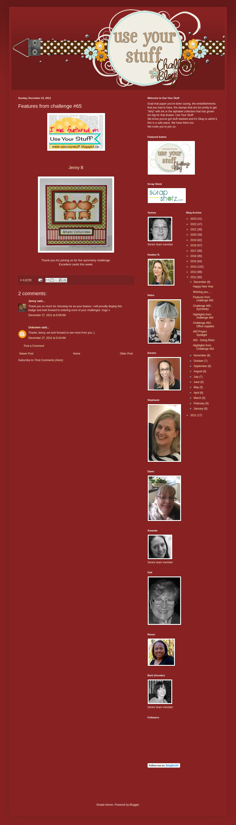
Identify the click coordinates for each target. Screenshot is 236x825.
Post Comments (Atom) (49, 360)
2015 (193, 261)
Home (76, 353)
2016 (193, 256)
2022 (193, 224)
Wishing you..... (202, 292)
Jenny (32, 301)
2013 (193, 272)
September (201, 366)
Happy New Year (203, 286)
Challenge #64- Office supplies (203, 324)
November (200, 355)
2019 (193, 240)
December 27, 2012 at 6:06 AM (47, 315)
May (196, 387)
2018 (193, 245)
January (199, 408)
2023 (193, 218)
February (199, 403)
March (198, 398)
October (199, 360)
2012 (193, 277)
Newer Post (26, 353)
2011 (193, 415)
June (197, 382)
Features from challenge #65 (203, 299)
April (197, 392)
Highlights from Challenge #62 (203, 347)
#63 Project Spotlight (200, 333)
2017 (193, 250)
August (198, 371)
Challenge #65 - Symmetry (202, 307)
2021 (193, 229)
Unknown (34, 327)
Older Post (126, 353)
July (196, 376)
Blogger (134, 804)
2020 (193, 234)
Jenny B (76, 167)
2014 (193, 266)
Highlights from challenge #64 (203, 316)
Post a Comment (34, 345)
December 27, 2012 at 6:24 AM (47, 338)
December (200, 282)
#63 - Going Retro (203, 340)
